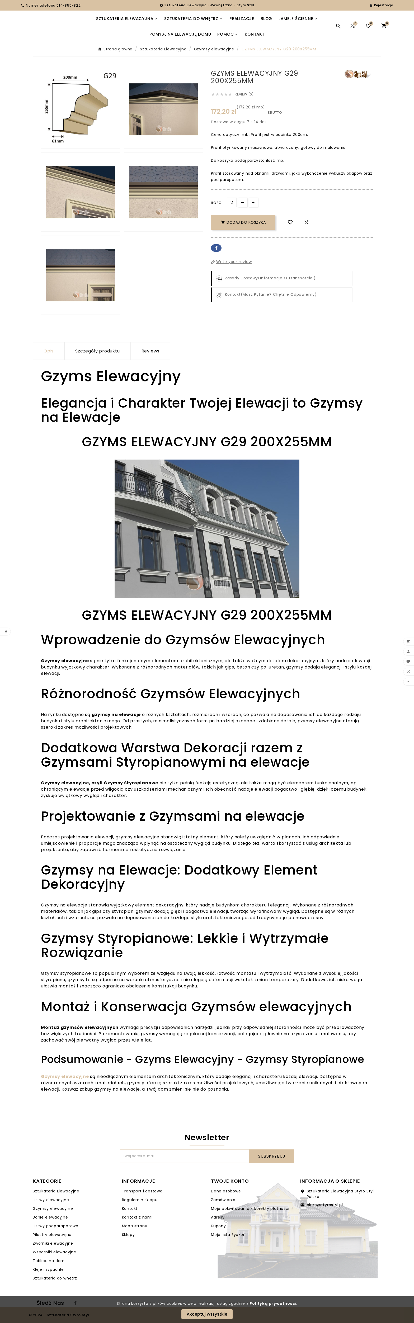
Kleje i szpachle (48, 1269)
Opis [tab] (49, 351)
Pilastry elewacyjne (52, 1234)
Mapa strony (134, 1226)
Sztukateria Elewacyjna (56, 1191)
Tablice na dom (49, 1260)
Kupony (218, 1226)
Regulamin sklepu (140, 1199)
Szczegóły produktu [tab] (97, 351)
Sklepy (128, 1234)
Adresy (218, 1217)
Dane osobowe (226, 1191)
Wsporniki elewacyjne (54, 1252)
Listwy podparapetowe (55, 1226)
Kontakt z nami (137, 1217)
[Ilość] (232, 202)
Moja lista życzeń (228, 1234)
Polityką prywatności (273, 1303)
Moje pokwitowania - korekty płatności (250, 1208)
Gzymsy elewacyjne (53, 1208)
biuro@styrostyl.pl (325, 1204)
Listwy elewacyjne (51, 1199)
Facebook (216, 248)
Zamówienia (223, 1199)
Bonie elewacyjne (50, 1217)
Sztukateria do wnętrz (55, 1278)
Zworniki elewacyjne (53, 1243)
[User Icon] (381, 5)
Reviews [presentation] (151, 351)
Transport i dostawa (142, 1191)
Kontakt (130, 1208)
